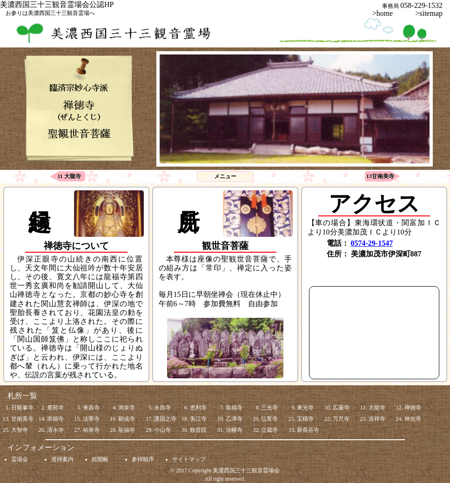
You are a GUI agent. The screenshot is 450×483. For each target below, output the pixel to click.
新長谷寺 (308, 430)
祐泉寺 (91, 430)
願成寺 (126, 419)
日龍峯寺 (22, 407)
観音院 (198, 430)
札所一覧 (22, 396)
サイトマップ (189, 459)
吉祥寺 (377, 419)
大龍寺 (377, 407)
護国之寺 (165, 419)
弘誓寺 (269, 419)
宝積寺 (305, 419)
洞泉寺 (126, 407)
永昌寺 (162, 407)
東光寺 (305, 407)
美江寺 (198, 419)
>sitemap (429, 13)
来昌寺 (91, 407)
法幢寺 (234, 430)
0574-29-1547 (372, 243)
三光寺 (269, 407)
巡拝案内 (62, 459)
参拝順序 (143, 459)
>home (386, 13)
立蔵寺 (269, 430)
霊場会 (19, 459)
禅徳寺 (412, 407)
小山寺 (162, 430)
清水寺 (55, 430)
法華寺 (91, 419)
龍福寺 (234, 407)
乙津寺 (234, 419)
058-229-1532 (425, 5)
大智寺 (19, 430)
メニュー (225, 176)
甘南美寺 (22, 419)
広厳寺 (341, 407)
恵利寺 (198, 407)
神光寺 (412, 419)
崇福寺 (55, 419)
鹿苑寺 (55, 407)
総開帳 (100, 459)
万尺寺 (341, 419)
